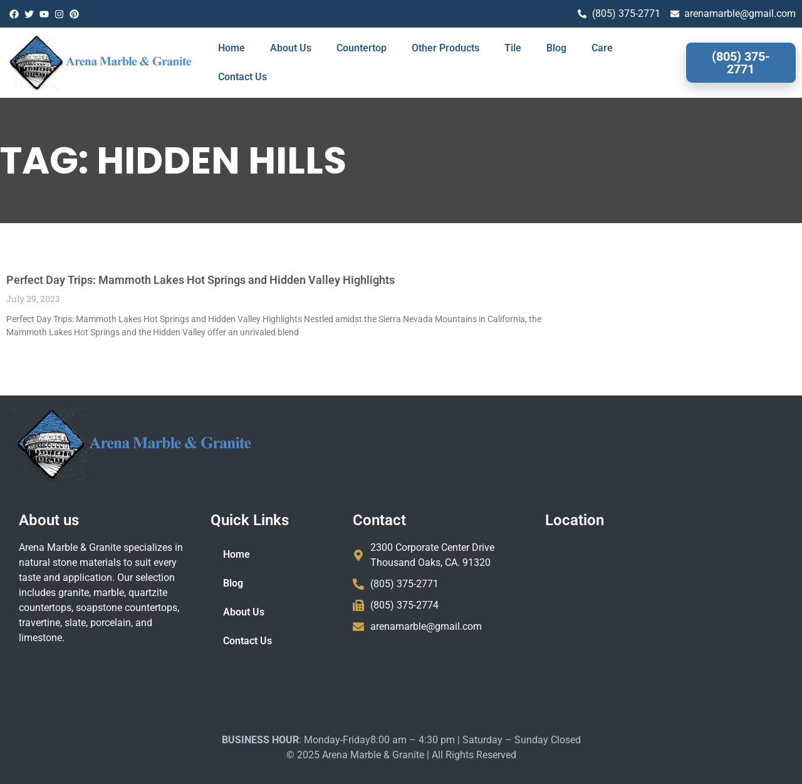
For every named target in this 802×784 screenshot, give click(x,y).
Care (602, 48)
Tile (512, 48)
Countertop (361, 48)
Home (231, 48)
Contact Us (242, 77)
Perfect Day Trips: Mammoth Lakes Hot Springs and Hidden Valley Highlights (200, 279)
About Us (290, 48)
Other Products (445, 48)
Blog (556, 48)
